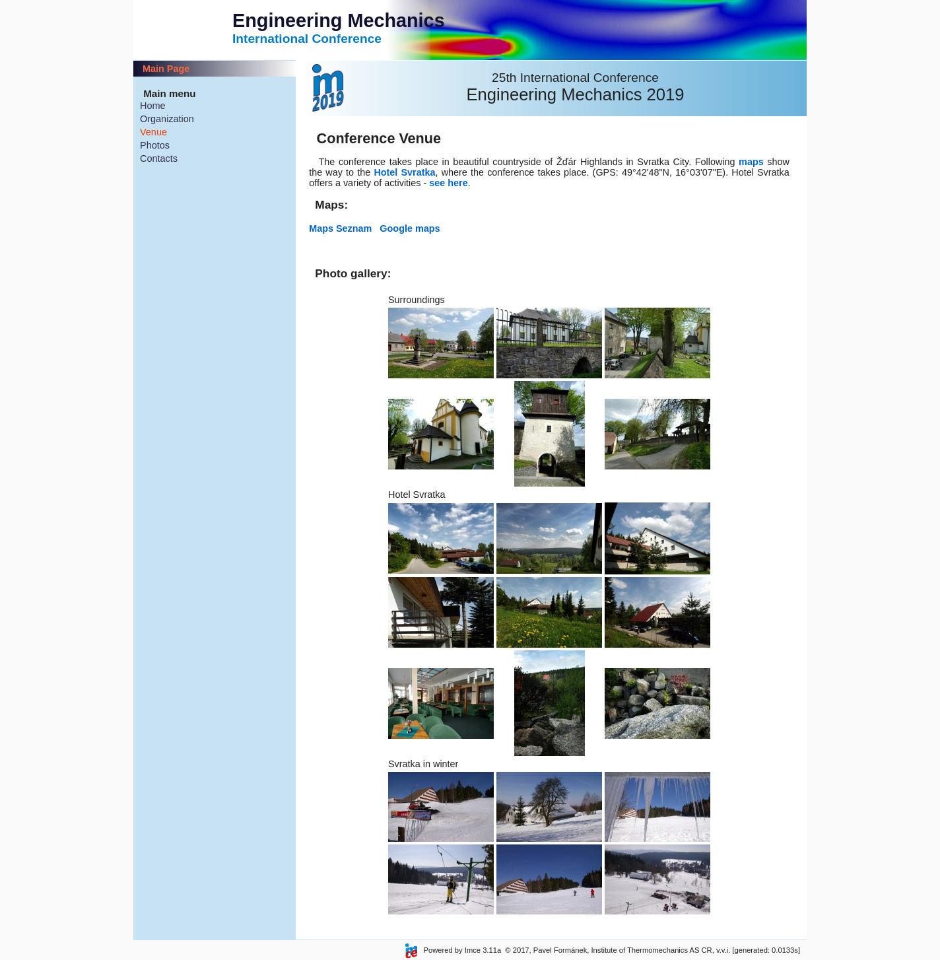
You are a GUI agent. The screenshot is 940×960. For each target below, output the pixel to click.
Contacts (159, 158)
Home (153, 105)
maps (751, 161)
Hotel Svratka (404, 172)
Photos (155, 145)
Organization (167, 119)
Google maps (410, 228)
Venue (153, 132)
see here (448, 183)
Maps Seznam (344, 228)
